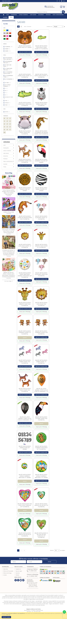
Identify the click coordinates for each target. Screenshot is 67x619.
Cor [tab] (4, 27)
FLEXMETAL (8, 46)
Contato (5, 575)
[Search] (63, 11)
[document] (34, 615)
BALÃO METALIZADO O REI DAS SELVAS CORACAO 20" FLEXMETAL (41, 535)
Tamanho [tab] (5, 115)
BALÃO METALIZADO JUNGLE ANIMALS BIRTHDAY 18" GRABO (41, 476)
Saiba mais (8, 614)
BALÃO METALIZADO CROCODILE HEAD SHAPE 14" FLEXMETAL (41, 47)
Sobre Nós (5, 569)
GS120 (6, 111)
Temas (4, 166)
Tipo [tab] (4, 109)
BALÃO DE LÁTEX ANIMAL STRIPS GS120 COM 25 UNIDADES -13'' (41, 390)
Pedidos (17, 575)
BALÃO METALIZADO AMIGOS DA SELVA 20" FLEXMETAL (24, 534)
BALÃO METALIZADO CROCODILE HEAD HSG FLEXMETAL (24, 104)
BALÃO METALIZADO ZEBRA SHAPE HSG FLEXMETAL (25, 361)
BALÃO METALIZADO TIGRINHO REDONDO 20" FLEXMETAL (41, 447)
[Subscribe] (49, 561)
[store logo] (10, 6)
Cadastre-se (18, 569)
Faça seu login (19, 571)
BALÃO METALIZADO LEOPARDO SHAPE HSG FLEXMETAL (24, 161)
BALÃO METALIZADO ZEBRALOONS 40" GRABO (25, 447)
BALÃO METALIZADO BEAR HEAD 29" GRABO (25, 46)
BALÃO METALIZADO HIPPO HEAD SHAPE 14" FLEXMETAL (41, 75)
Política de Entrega (7, 573)
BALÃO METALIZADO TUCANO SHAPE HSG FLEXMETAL (41, 418)
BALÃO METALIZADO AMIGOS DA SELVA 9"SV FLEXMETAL (41, 505)
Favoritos (18, 573)
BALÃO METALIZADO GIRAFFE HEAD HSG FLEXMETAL (25, 304)
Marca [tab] (5, 43)
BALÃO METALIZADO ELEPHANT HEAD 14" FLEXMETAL (41, 217)
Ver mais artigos (9, 281)
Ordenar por (49, 26)
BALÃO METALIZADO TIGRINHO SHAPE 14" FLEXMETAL (25, 332)
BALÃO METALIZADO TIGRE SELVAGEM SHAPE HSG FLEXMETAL (25, 217)
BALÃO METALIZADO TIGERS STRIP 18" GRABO (25, 189)
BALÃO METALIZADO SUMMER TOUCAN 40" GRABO (41, 161)
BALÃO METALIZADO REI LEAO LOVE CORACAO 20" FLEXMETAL (25, 505)
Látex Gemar (6, 153)
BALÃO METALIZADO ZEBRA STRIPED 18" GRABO (41, 189)
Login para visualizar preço (25, 52)
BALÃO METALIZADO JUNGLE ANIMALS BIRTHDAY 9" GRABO (25, 476)
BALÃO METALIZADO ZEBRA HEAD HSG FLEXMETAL (41, 104)
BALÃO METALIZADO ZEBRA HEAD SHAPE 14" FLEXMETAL (25, 75)
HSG (6, 100)
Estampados (6, 148)
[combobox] (50, 11)
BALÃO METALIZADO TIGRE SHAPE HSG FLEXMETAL (25, 390)
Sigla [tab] (4, 55)
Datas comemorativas (8, 161)
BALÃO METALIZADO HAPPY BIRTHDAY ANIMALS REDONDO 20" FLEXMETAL (25, 275)
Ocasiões (5, 164)
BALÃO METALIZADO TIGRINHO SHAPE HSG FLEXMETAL (41, 332)
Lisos (4, 145)
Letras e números (7, 150)
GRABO (7, 51)
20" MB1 (7, 82)
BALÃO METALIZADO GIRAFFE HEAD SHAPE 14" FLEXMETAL (41, 246)
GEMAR (7, 48)
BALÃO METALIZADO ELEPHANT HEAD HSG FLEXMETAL (41, 274)
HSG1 (7, 105)
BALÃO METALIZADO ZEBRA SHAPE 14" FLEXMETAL (41, 361)
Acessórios (5, 156)
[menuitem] (7, 14)
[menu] (33, 16)
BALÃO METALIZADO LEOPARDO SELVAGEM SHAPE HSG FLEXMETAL (41, 132)
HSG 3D (7, 102)
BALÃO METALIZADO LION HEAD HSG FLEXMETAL (41, 304)
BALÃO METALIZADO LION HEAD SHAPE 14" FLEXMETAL (24, 246)
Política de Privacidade (8, 571)
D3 (6, 90)
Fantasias (5, 158)
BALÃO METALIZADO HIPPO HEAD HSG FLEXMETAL (25, 132)
